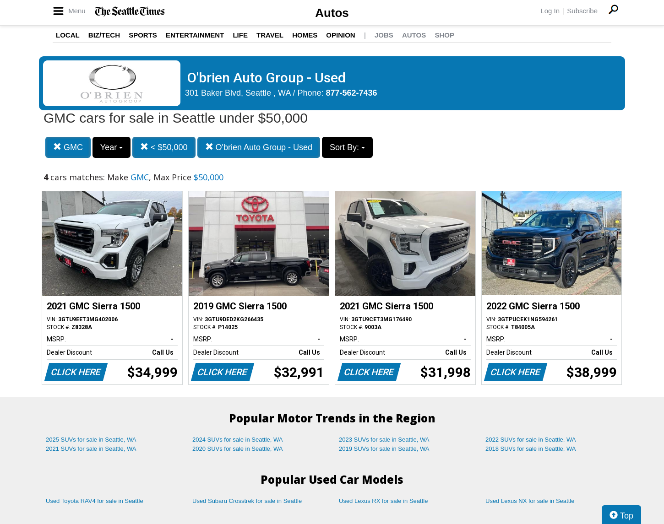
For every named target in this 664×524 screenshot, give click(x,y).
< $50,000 (164, 147)
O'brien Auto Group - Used (259, 147)
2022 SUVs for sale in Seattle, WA (530, 439)
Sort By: (347, 147)
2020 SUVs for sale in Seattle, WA (237, 448)
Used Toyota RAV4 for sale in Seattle (94, 500)
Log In (550, 11)
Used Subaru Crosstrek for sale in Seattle (247, 500)
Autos (332, 13)
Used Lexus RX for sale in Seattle (383, 500)
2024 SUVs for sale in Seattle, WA (237, 439)
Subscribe (582, 11)
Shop (444, 35)
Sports (143, 35)
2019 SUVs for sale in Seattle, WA (384, 448)
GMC (68, 147)
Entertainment (195, 35)
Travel (269, 35)
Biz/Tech (104, 35)
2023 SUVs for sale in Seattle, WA (384, 439)
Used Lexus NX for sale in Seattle (529, 500)
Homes (304, 35)
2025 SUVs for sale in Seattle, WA (91, 439)
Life (240, 35)
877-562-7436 (351, 92)
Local (68, 35)
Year (111, 147)
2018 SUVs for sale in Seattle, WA (530, 448)
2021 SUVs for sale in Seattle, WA (91, 448)
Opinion (340, 35)
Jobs (384, 35)
